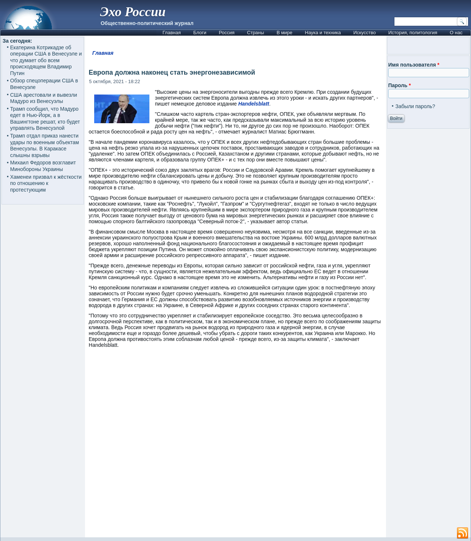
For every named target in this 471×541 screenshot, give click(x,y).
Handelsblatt (253, 104)
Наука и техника (323, 32)
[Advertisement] (235, 446)
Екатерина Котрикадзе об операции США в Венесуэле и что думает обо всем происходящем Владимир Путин (46, 60)
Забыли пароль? (415, 106)
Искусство (364, 32)
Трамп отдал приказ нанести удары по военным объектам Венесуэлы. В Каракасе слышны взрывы (44, 145)
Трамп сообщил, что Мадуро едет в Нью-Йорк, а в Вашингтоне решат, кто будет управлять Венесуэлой (45, 118)
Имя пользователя (413, 65)
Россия (227, 32)
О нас (456, 32)
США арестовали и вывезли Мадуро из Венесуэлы (43, 98)
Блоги (199, 32)
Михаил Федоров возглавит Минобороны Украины (43, 166)
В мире (285, 32)
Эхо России (133, 11)
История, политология (412, 32)
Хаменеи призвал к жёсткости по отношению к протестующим (46, 183)
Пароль (399, 85)
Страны (255, 32)
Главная (172, 32)
